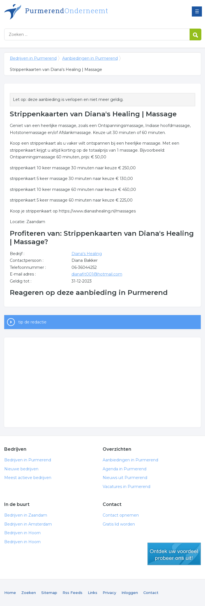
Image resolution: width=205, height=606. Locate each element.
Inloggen (129, 592)
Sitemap (49, 592)
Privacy (109, 592)
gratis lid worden (174, 554)
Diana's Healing (87, 253)
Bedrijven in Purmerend (74, 11)
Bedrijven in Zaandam (25, 515)
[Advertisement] (102, 382)
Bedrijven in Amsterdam (28, 524)
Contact (150, 592)
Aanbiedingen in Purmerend (90, 58)
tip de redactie (32, 322)
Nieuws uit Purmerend (125, 477)
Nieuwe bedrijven (21, 468)
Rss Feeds (72, 592)
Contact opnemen (121, 515)
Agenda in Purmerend (124, 468)
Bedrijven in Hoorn (22, 532)
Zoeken (28, 592)
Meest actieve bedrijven (27, 477)
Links (92, 592)
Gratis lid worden (119, 524)
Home (10, 592)
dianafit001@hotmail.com (97, 274)
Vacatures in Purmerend (126, 486)
